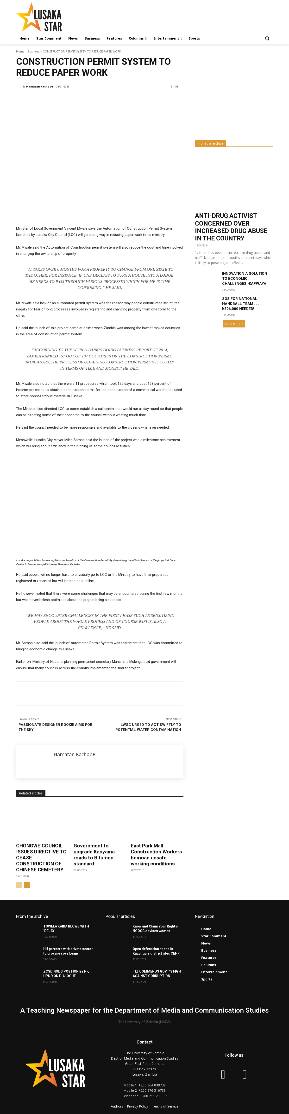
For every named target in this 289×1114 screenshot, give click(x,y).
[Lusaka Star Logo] (54, 16)
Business (34, 51)
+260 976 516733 (152, 1090)
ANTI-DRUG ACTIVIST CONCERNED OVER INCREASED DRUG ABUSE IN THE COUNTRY (231, 227)
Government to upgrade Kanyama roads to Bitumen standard (94, 855)
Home (20, 51)
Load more (234, 324)
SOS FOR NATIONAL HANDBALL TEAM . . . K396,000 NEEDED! (240, 304)
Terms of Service (165, 1106)
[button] (267, 38)
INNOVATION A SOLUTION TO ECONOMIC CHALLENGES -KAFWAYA (244, 278)
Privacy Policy (138, 1106)
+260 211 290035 (153, 1096)
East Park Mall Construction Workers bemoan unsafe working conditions (156, 855)
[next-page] (27, 885)
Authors (117, 1106)
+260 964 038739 (152, 1085)
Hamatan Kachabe (39, 86)
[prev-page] (19, 885)
